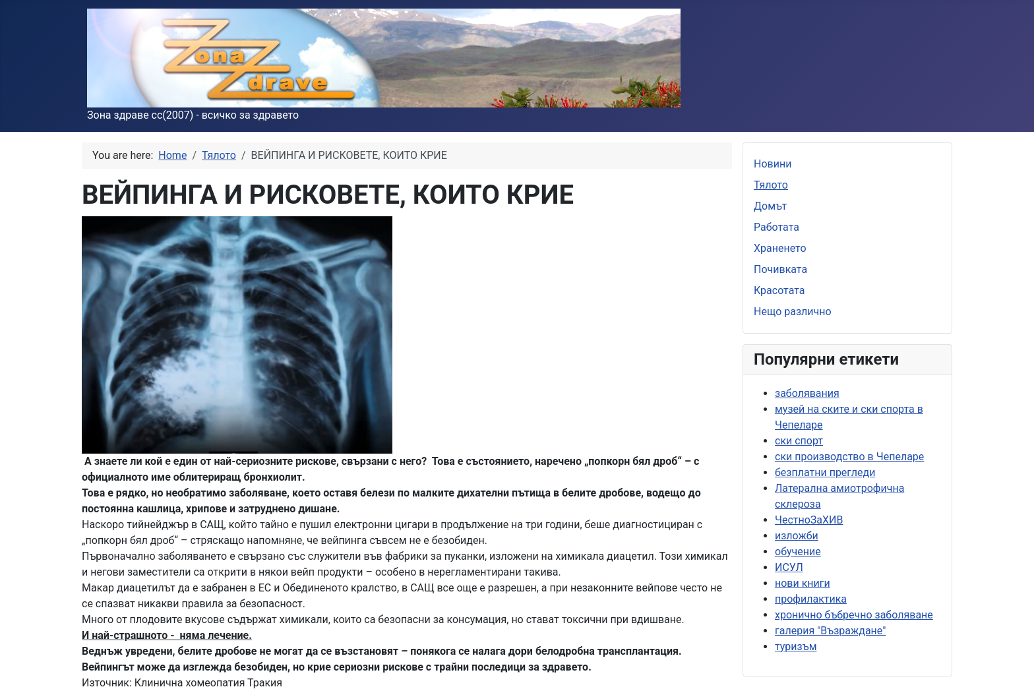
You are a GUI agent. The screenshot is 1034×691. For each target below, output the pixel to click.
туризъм (796, 646)
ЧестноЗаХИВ (809, 520)
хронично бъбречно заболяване (854, 615)
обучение (798, 551)
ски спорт (799, 441)
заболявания (807, 393)
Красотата (779, 290)
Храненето (780, 248)
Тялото (771, 185)
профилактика (811, 599)
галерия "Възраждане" (830, 630)
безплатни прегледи (825, 472)
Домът (770, 206)
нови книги (802, 583)
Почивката (780, 269)
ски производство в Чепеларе (849, 456)
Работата (776, 227)
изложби (796, 535)
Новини (772, 164)
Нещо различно (793, 311)
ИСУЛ (789, 567)
